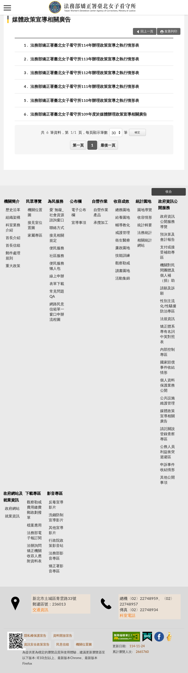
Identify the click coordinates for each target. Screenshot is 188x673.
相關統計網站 (144, 242)
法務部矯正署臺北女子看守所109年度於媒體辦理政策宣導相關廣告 (88, 114)
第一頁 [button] (78, 145)
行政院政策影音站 (56, 543)
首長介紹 (13, 237)
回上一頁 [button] (147, 31)
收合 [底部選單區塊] (168, 191)
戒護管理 (122, 232)
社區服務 (56, 255)
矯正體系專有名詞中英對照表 (167, 334)
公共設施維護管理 (167, 400)
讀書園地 (122, 270)
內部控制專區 (167, 352)
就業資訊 (12, 516)
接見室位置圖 (35, 225)
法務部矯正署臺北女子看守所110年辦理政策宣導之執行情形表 (84, 100)
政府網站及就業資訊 (13, 496)
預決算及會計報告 (167, 237)
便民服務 (56, 248)
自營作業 (99, 201)
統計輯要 (144, 225)
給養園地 (122, 217)
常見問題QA (56, 293)
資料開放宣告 (62, 635)
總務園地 (122, 209)
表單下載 (56, 283)
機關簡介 (12, 201)
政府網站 (12, 508)
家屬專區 (35, 235)
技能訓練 (122, 255)
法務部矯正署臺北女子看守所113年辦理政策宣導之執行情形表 (84, 59)
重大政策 (13, 265)
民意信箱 (62, 644)
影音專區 (55, 493)
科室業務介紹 (13, 227)
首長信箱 (13, 245)
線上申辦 (56, 276)
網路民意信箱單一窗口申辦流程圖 (56, 312)
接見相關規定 (56, 237)
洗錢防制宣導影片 (56, 517)
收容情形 (144, 217)
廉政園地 (122, 247)
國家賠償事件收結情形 (167, 367)
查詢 (180, 7)
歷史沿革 (13, 209)
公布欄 (76, 201)
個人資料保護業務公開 (167, 385)
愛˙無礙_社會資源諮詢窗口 (56, 214)
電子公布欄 (78, 212)
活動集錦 (122, 278)
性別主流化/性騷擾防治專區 (168, 305)
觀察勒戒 (122, 263)
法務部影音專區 (56, 555)
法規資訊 (167, 318)
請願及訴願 (167, 290)
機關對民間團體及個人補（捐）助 (167, 273)
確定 (137, 132)
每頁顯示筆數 (97, 132)
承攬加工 (101, 222)
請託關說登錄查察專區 (167, 433)
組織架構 (13, 217)
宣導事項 (78, 222)
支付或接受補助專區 (167, 252)
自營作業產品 (101, 212)
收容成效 (121, 201)
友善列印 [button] (170, 31)
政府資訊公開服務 (168, 204)
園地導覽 (144, 209)
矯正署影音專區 (56, 568)
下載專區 (33, 493)
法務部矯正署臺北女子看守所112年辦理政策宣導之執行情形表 (84, 72)
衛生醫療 (122, 240)
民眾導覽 (34, 201)
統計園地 (143, 201)
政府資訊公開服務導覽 (167, 221)
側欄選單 (7, 8)
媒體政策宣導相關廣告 (41, 19)
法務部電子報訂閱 (34, 535)
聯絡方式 (56, 227)
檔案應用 (34, 525)
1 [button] (92, 145)
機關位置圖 (35, 212)
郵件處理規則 (13, 255)
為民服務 (55, 201)
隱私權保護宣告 (35, 635)
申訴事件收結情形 (167, 467)
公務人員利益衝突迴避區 (167, 451)
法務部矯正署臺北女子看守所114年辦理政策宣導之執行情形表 (84, 45)
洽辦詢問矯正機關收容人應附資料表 (34, 553)
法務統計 (144, 232)
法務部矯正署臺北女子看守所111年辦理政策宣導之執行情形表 (84, 86)
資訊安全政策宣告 (36, 644)
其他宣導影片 (56, 530)
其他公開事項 (167, 480)
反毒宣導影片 (56, 504)
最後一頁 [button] (108, 145)
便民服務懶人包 (56, 265)
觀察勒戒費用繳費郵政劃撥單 (34, 510)
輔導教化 (122, 225)
